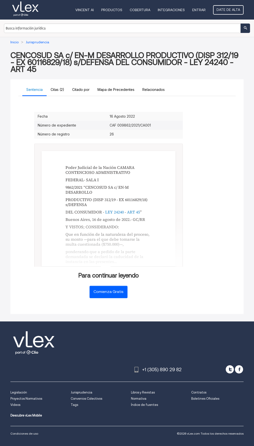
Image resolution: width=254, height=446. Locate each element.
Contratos (198, 392)
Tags (74, 405)
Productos (111, 10)
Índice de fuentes (144, 405)
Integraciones (171, 10)
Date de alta (228, 10)
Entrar (199, 10)
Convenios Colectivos (86, 398)
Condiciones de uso (24, 433)
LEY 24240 (114, 212)
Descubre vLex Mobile (26, 415)
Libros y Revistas (143, 392)
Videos (15, 405)
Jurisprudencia (81, 392)
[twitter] (230, 369)
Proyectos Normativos (26, 398)
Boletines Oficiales (205, 398)
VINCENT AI (84, 10)
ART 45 (133, 212)
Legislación (18, 392)
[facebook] (239, 369)
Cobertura (140, 10)
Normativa (138, 398)
